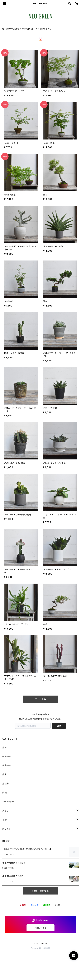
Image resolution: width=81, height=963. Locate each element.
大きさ (5, 810)
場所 (4, 819)
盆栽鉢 (5, 783)
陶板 (4, 792)
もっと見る (40, 699)
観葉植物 (6, 756)
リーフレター (8, 801)
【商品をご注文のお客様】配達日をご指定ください (27, 29)
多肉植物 (6, 765)
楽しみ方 (6, 828)
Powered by (40, 948)
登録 (59, 725)
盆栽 (4, 747)
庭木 (4, 774)
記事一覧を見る (40, 890)
